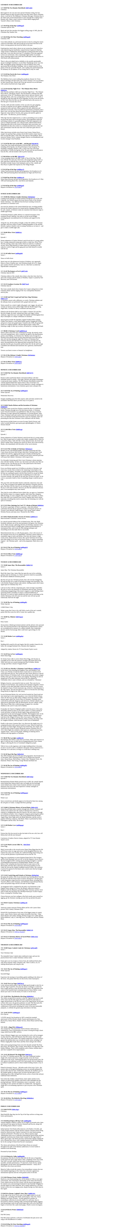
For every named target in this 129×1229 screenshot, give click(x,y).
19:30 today (17, 549)
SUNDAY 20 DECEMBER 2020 (10, 193)
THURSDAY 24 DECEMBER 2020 (11, 945)
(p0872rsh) (24, 271)
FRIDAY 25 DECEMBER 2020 (10, 1106)
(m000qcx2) (20, 169)
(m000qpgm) (24, 793)
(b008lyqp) (19, 429)
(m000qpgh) (26, 37)
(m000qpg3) (16, 1012)
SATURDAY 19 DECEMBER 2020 (11, 4)
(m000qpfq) (19, 654)
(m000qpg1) (23, 969)
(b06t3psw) (28, 1054)
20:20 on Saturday (19, 1226)
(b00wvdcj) (34, 807)
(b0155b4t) (26, 844)
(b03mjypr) (28, 449)
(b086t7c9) (29, 565)
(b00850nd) (19, 1209)
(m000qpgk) (25, 74)
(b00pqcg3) (19, 1027)
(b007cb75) (29, 373)
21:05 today (17, 1100)
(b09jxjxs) (4, 90)
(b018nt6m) (31, 197)
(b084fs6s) (40, 505)
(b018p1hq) (35, 875)
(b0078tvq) (20, 983)
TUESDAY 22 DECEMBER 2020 (11, 562)
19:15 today (17, 1093)
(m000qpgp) (20, 825)
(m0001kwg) (23, 331)
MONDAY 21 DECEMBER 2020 (11, 370)
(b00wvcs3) (4, 298)
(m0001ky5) (34, 516)
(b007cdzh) (29, 8)
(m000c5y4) (36, 668)
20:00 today (17, 363)
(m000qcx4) (20, 177)
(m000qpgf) (20, 25)
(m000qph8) (19, 253)
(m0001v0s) (31, 1193)
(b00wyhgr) (15, 1109)
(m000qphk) (21, 1156)
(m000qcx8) (23, 903)
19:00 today (17, 357)
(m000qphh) (27, 1121)
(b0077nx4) (25, 284)
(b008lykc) (18, 232)
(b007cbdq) (29, 777)
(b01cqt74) (21, 156)
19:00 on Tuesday (19, 932)
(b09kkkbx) (30, 996)
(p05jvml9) (34, 948)
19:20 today (17, 187)
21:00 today (17, 555)
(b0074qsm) (19, 617)
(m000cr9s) (20, 738)
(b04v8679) (35, 143)
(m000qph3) (24, 391)
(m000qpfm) (19, 636)
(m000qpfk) (23, 602)
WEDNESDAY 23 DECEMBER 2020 (12, 773)
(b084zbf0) (25, 1177)
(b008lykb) (4, 407)
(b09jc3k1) (20, 754)
